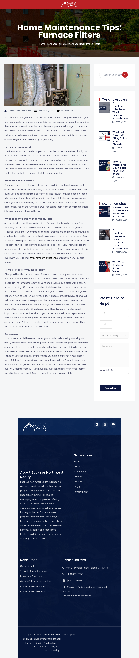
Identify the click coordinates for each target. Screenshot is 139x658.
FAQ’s (77, 486)
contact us (64, 296)
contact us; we (65, 257)
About (77, 466)
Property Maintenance (32, 586)
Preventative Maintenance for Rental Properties (120, 212)
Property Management (32, 591)
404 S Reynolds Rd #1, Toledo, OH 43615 (87, 567)
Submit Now (111, 387)
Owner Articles (28, 566)
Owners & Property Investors (35, 581)
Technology (80, 471)
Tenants (51, 44)
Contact (78, 481)
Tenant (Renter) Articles (33, 571)
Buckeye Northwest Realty (18, 111)
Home (42, 44)
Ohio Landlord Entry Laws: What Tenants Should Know (120, 110)
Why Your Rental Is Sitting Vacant (118, 266)
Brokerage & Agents (31, 576)
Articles (78, 476)
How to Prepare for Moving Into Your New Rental (119, 167)
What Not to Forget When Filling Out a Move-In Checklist (120, 138)
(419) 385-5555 (75, 574)
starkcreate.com (52, 638)
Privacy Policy (81, 491)
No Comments (66, 111)
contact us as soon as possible (56, 373)
